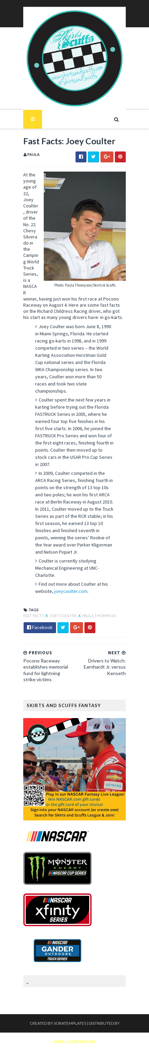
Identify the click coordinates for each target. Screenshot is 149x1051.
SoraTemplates (70, 1023)
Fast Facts (33, 615)
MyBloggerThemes (74, 1041)
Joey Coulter (63, 615)
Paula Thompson (99, 615)
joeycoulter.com (70, 591)
